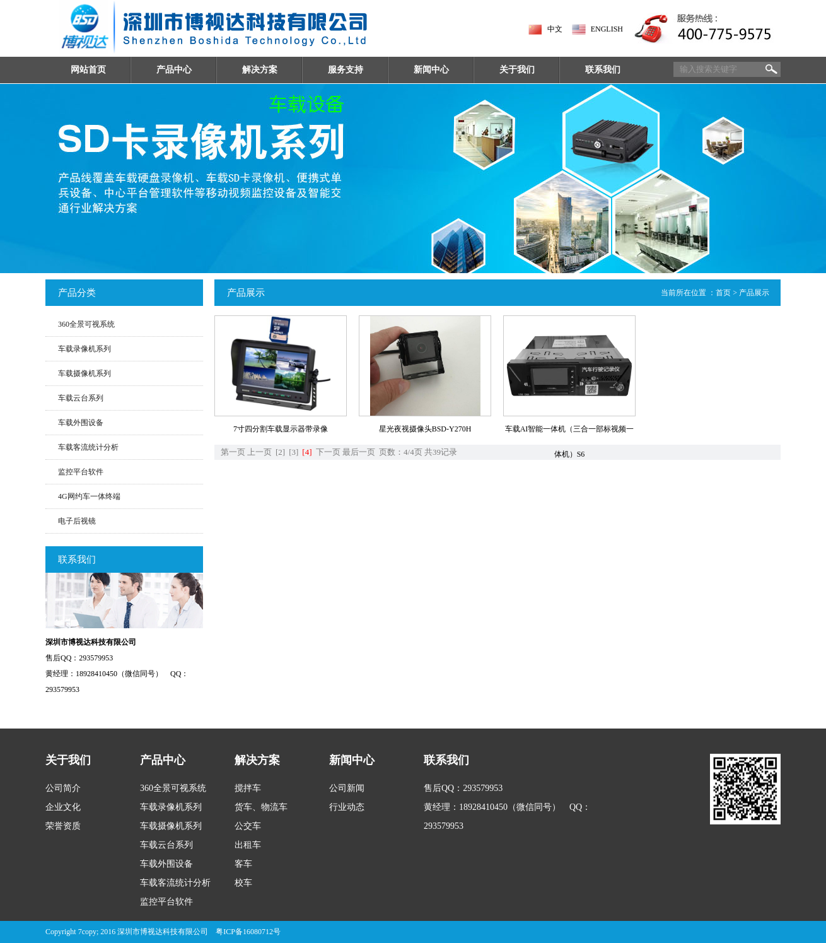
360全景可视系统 (86, 324)
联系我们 (602, 69)
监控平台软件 (80, 471)
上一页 (259, 452)
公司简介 (63, 788)
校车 (243, 882)
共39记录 (440, 452)
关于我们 (517, 69)
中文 (554, 29)
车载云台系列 (80, 398)
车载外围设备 (80, 422)
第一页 (233, 452)
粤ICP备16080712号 (248, 931)
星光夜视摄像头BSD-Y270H (425, 429)
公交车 (248, 826)
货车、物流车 (261, 807)
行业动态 (346, 807)
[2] (280, 452)
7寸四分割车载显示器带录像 (280, 429)
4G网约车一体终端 (89, 496)
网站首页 (88, 69)
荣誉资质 (63, 826)
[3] (293, 452)
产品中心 (174, 69)
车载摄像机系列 (84, 373)
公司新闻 (346, 788)
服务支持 (345, 69)
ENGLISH (607, 29)
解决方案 (259, 69)
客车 (243, 864)
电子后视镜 (77, 521)
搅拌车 (248, 788)
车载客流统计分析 (88, 447)
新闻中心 (431, 69)
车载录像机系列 (84, 348)
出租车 (248, 845)
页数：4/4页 (400, 452)
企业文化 (63, 807)
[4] (306, 452)
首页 (723, 292)
